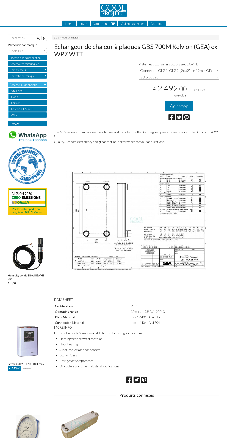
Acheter (179, 106)
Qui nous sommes (132, 24)
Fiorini (14, 96)
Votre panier (104, 24)
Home (69, 24)
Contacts (157, 24)
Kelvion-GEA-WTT (22, 108)
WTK (14, 115)
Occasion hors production (25, 57)
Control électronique (22, 75)
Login (83, 24)
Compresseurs (18, 69)
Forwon (15, 102)
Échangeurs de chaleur (67, 37)
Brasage (15, 123)
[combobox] (179, 70)
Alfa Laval (17, 90)
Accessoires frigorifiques (24, 63)
